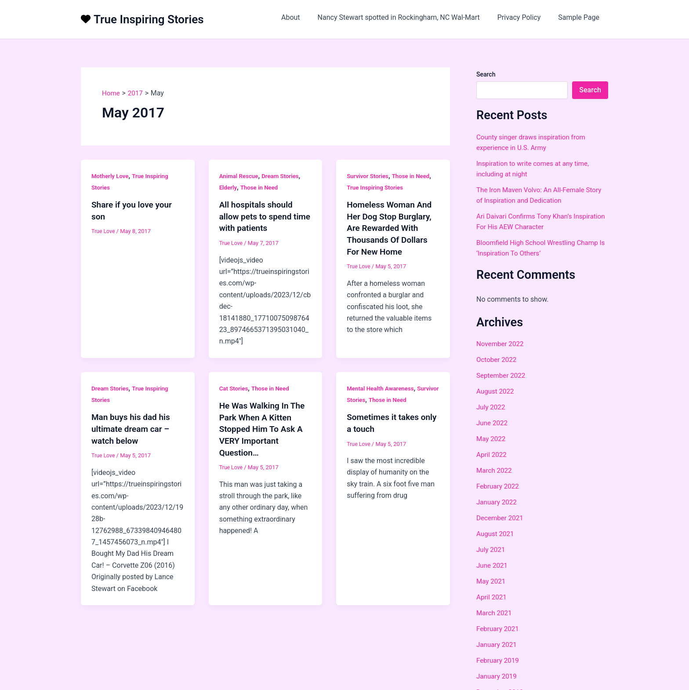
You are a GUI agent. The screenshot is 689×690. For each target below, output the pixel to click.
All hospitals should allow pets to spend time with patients (258, 216)
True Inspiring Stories (149, 19)
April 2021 (492, 597)
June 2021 (492, 565)
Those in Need (261, 187)
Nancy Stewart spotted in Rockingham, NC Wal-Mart (407, 17)
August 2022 (496, 391)
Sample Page (580, 17)
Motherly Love (111, 175)
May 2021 (491, 581)
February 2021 (498, 628)
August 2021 (496, 533)
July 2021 (491, 549)
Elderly (228, 187)
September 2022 (502, 375)
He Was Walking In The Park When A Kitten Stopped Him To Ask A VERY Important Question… (264, 427)
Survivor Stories (369, 175)
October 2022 (497, 359)
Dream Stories (283, 175)
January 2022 (497, 502)
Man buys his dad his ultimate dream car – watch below (132, 427)
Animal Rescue (240, 175)
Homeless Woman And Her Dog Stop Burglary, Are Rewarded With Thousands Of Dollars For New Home (391, 227)
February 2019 (498, 660)
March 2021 (495, 613)
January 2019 (497, 676)
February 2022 (498, 486)
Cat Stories (234, 387)
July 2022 (491, 407)
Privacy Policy (524, 17)
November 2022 (501, 344)
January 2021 (497, 644)
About (303, 17)
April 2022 (492, 454)
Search (485, 74)
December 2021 (501, 518)
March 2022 (495, 470)
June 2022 (492, 423)
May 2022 (491, 438)
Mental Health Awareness (382, 387)
